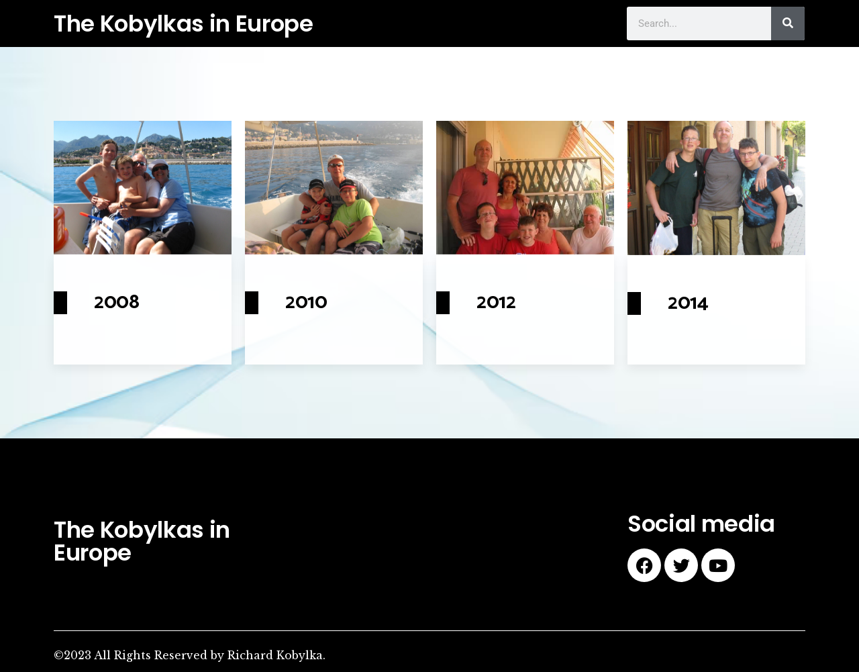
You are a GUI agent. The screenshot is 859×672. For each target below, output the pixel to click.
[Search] (788, 23)
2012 (496, 302)
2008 (117, 302)
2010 (306, 302)
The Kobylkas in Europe (183, 23)
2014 (688, 303)
